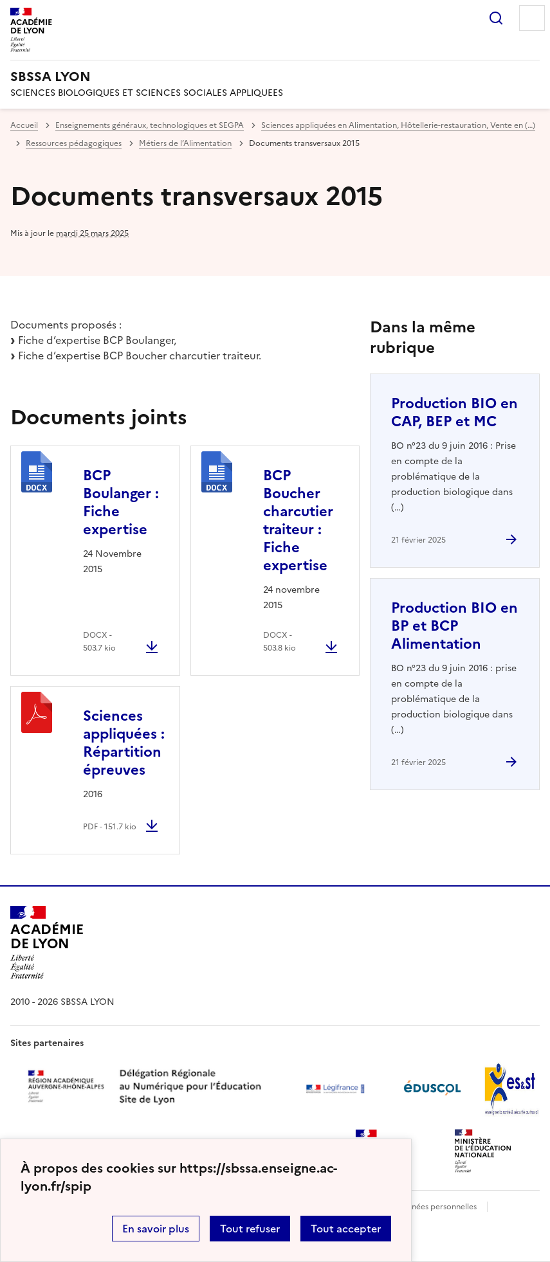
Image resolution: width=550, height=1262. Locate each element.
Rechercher (496, 18)
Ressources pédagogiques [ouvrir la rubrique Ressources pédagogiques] (74, 143)
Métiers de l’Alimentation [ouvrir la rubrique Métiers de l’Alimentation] (185, 143)
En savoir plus (155, 1228)
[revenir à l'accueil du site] (275, 77)
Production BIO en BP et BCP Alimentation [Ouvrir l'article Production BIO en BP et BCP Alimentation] (454, 625)
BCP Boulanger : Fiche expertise (121, 502)
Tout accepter (346, 1228)
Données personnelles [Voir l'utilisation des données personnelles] (436, 1206)
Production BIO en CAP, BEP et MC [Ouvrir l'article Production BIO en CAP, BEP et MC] (454, 412)
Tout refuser (250, 1228)
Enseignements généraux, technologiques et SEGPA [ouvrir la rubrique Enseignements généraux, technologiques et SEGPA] (149, 125)
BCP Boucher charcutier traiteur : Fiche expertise (298, 520)
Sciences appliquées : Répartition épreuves (124, 742)
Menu (532, 18)
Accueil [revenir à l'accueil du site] (24, 125)
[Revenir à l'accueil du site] (46, 942)
